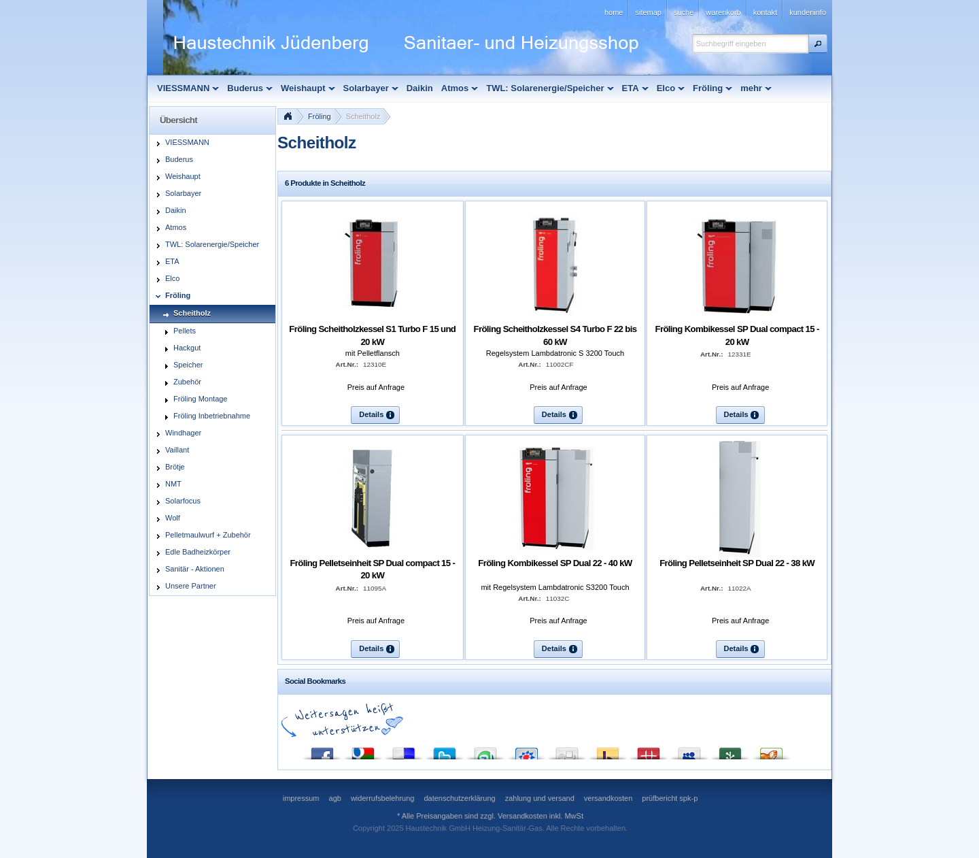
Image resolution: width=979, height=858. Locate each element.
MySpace (689, 750)
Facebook (322, 750)
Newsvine (730, 750)
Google (363, 750)
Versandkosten (522, 816)
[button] (817, 43)
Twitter (444, 750)
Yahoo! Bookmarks (607, 750)
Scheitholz (363, 116)
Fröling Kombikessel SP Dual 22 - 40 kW (555, 563)
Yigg (771, 750)
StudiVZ (526, 750)
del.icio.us (403, 750)
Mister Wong (648, 750)
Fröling (319, 116)
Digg (567, 750)
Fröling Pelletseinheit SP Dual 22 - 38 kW (736, 563)
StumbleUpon (485, 750)
